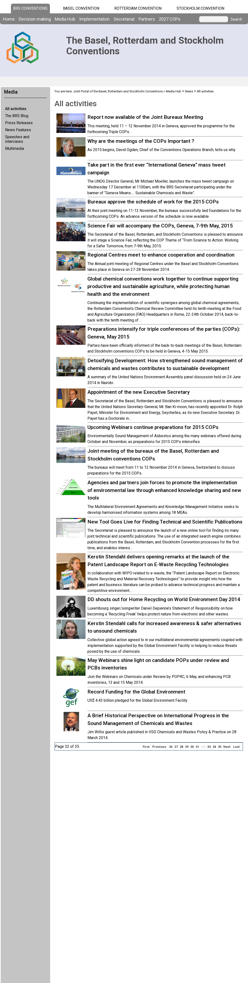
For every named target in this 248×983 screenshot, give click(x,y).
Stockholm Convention (200, 8)
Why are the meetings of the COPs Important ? (140, 141)
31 (197, 747)
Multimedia (14, 148)
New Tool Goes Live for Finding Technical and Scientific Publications (164, 522)
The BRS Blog (16, 115)
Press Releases (19, 123)
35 (219, 747)
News (189, 91)
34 (214, 747)
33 (209, 747)
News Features (18, 130)
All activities (15, 108)
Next (226, 747)
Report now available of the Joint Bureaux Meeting (145, 117)
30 (192, 747)
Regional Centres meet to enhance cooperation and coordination (160, 255)
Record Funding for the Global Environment (136, 692)
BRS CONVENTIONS (30, 8)
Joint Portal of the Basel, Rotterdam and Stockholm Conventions (118, 91)
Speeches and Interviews (17, 139)
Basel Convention (81, 8)
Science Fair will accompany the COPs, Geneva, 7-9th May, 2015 (160, 226)
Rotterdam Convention (138, 8)
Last (236, 747)
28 (181, 747)
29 (186, 747)
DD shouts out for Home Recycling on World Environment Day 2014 (163, 599)
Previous (159, 747)
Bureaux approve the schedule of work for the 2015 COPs (153, 202)
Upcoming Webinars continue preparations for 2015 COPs (152, 427)
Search (236, 19)
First (146, 747)
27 (176, 747)
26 (170, 747)
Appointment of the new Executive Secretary (138, 392)
